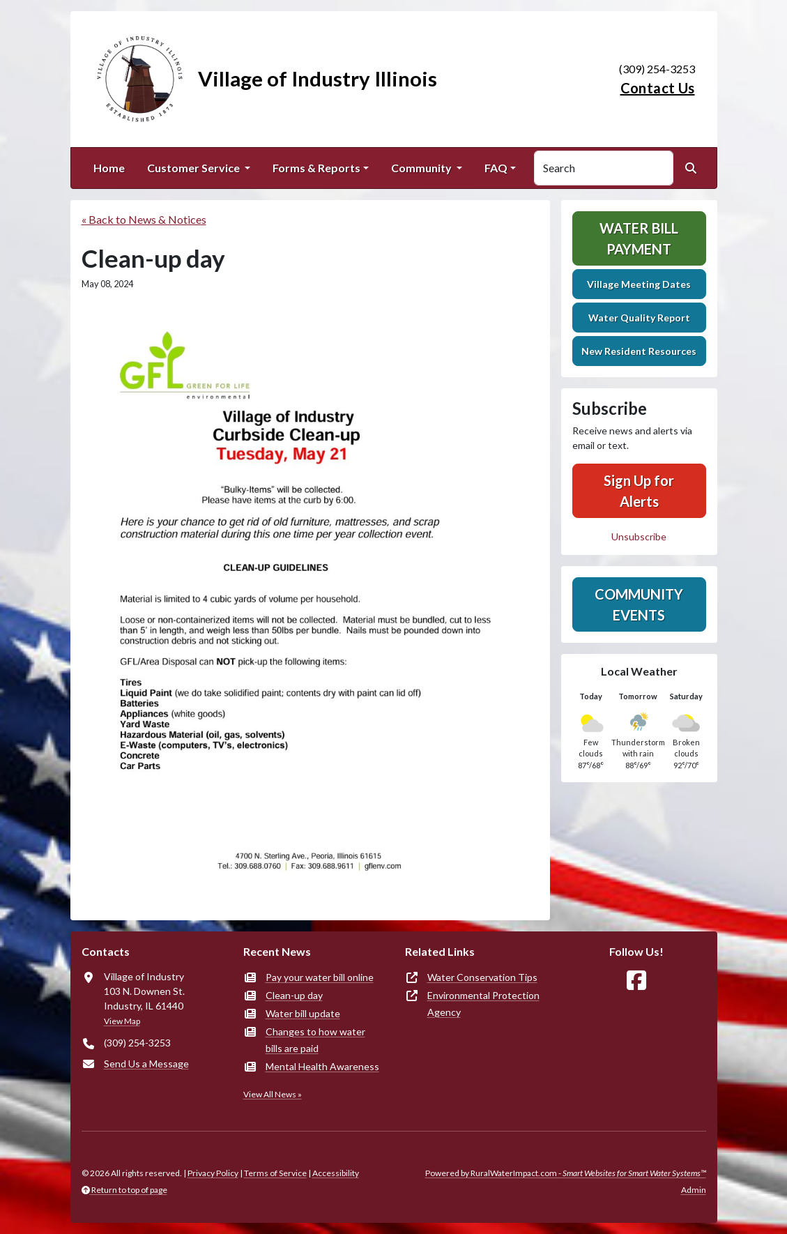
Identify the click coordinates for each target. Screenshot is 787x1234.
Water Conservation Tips (482, 977)
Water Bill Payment (638, 238)
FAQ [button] (495, 167)
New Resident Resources (638, 351)
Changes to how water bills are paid (315, 1040)
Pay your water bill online (320, 977)
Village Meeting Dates (639, 284)
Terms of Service (275, 1173)
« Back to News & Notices (144, 219)
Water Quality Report (639, 317)
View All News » (272, 1094)
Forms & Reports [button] (316, 167)
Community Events (639, 604)
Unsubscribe (638, 536)
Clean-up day (294, 995)
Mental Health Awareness (322, 1066)
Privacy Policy (213, 1173)
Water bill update (303, 1013)
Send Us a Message (146, 1063)
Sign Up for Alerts (639, 491)
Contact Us (657, 87)
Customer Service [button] (194, 167)
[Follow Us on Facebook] (636, 980)
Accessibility (335, 1173)
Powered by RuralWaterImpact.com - (565, 1173)
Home (109, 167)
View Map (122, 1021)
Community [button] (422, 167)
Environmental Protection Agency (483, 1003)
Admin (693, 1190)
